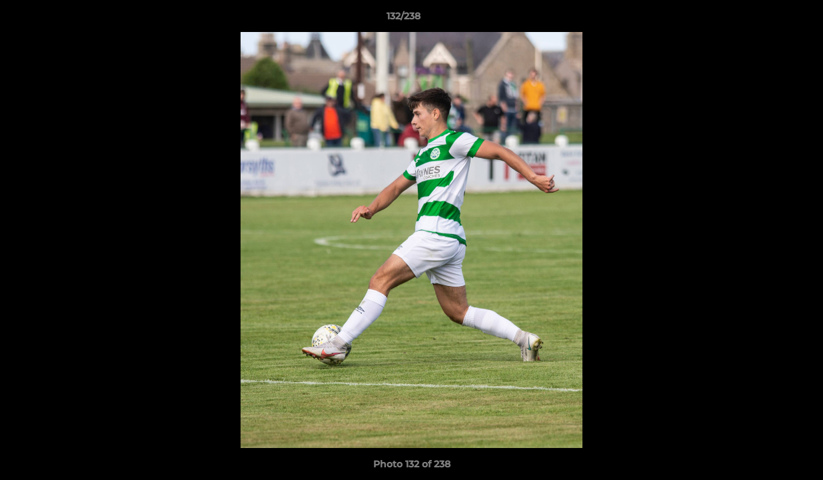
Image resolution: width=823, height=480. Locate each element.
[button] (767, 19)
